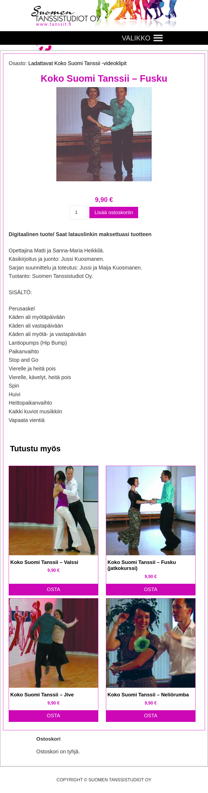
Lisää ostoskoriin (114, 212)
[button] (136, 38)
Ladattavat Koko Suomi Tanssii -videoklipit (77, 63)
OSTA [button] (53, 589)
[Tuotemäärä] (78, 212)
